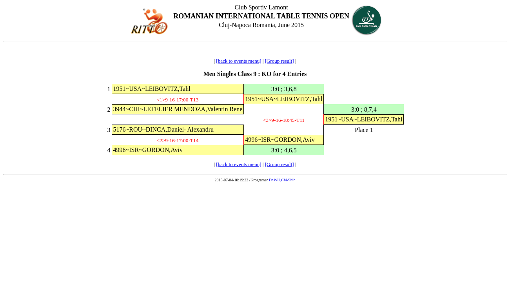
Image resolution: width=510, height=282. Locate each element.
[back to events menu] (238, 61)
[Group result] (279, 61)
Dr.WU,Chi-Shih (282, 180)
